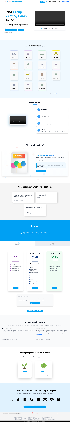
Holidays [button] (14, 57)
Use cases (6, 413)
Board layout (45, 28)
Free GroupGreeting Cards (32, 417)
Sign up (67, 1)
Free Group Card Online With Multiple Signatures (49, 419)
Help (59, 1)
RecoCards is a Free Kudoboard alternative (34, 418)
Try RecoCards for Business (16, 1)
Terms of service (11, 413)
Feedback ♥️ (54, 1)
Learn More (39, 334)
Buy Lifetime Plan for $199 (35, 303)
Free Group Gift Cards (45, 418)
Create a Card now (41, 170)
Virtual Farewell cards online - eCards (33, 419)
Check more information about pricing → (35, 310)
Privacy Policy (16, 413)
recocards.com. (33, 421)
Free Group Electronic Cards (18, 419)
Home (50, 1)
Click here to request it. (58, 93)
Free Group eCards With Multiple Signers (20, 418)
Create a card (42, 1)
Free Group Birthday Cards (18, 417)
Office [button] (42, 57)
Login (64, 1)
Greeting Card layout (54, 28)
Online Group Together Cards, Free (47, 417)
